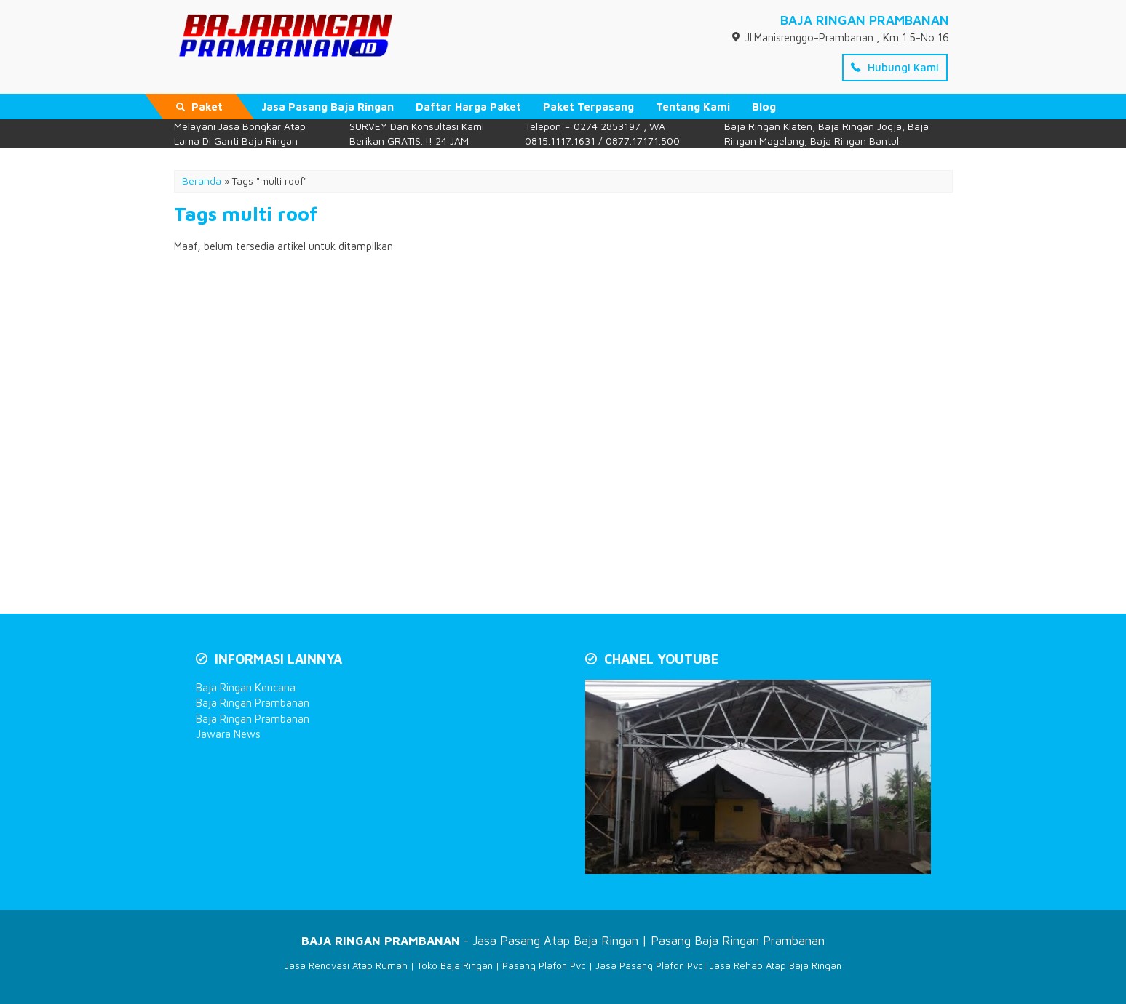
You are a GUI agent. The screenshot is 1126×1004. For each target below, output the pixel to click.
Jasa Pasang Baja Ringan (327, 106)
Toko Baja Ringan (455, 965)
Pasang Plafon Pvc (544, 965)
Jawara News (228, 734)
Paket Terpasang (588, 106)
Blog (764, 106)
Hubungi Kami (895, 67)
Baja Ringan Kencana (246, 687)
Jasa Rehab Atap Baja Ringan (775, 965)
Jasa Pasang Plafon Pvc (649, 965)
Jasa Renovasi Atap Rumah (346, 965)
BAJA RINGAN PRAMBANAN (864, 20)
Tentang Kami (693, 106)
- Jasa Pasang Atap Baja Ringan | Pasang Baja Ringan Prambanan (563, 940)
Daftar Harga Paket (468, 106)
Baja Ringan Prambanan (252, 702)
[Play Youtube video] (759, 778)
